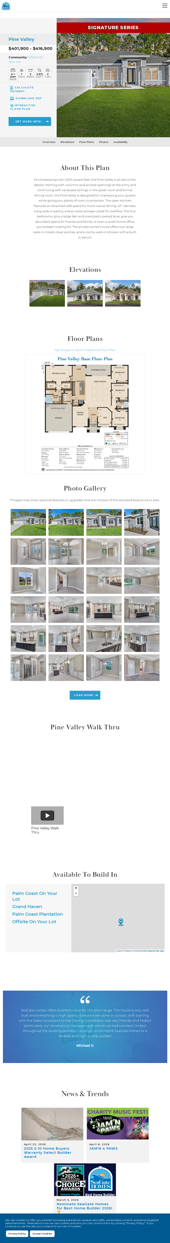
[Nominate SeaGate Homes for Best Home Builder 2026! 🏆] (137, 1120)
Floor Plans (86, 142)
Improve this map (156, 951)
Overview (49, 142)
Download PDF (26, 98)
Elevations (67, 142)
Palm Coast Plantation (37, 914)
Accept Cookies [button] (42, 1234)
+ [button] (76, 888)
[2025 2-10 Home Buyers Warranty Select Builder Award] (32, 1120)
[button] (25, 123)
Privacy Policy (98, 1199)
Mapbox (128, 951)
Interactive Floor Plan (22, 107)
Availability (121, 142)
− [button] (76, 893)
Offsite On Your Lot (34, 921)
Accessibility (139, 1199)
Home (64, 1185)
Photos (103, 142)
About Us (132, 1190)
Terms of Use (119, 1199)
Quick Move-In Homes (139, 1185)
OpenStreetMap (141, 951)
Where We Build (85, 1185)
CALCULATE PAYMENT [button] (22, 89)
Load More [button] (83, 695)
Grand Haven (27, 906)
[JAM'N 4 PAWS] (85, 1120)
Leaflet (119, 951)
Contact (150, 1190)
